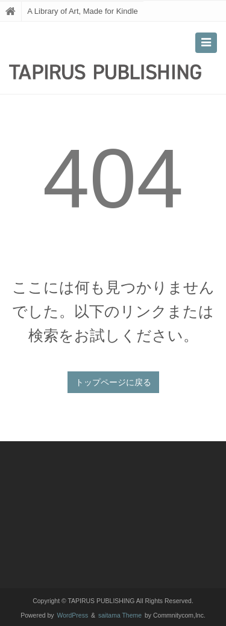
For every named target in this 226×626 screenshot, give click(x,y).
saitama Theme (120, 615)
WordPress (73, 615)
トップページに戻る (113, 382)
